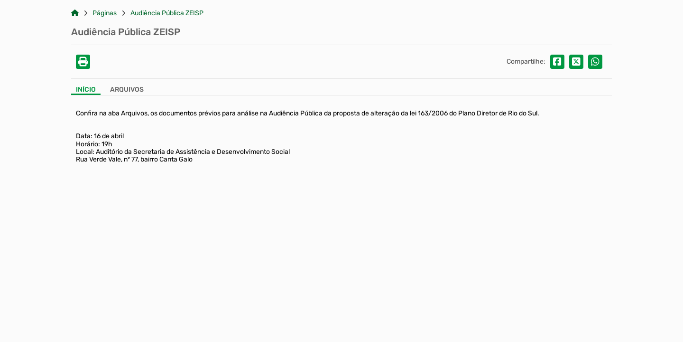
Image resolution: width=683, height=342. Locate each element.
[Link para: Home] (75, 13)
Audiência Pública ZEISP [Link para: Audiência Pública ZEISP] (166, 13)
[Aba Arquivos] (126, 90)
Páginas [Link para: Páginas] (104, 13)
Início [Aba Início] (86, 90)
